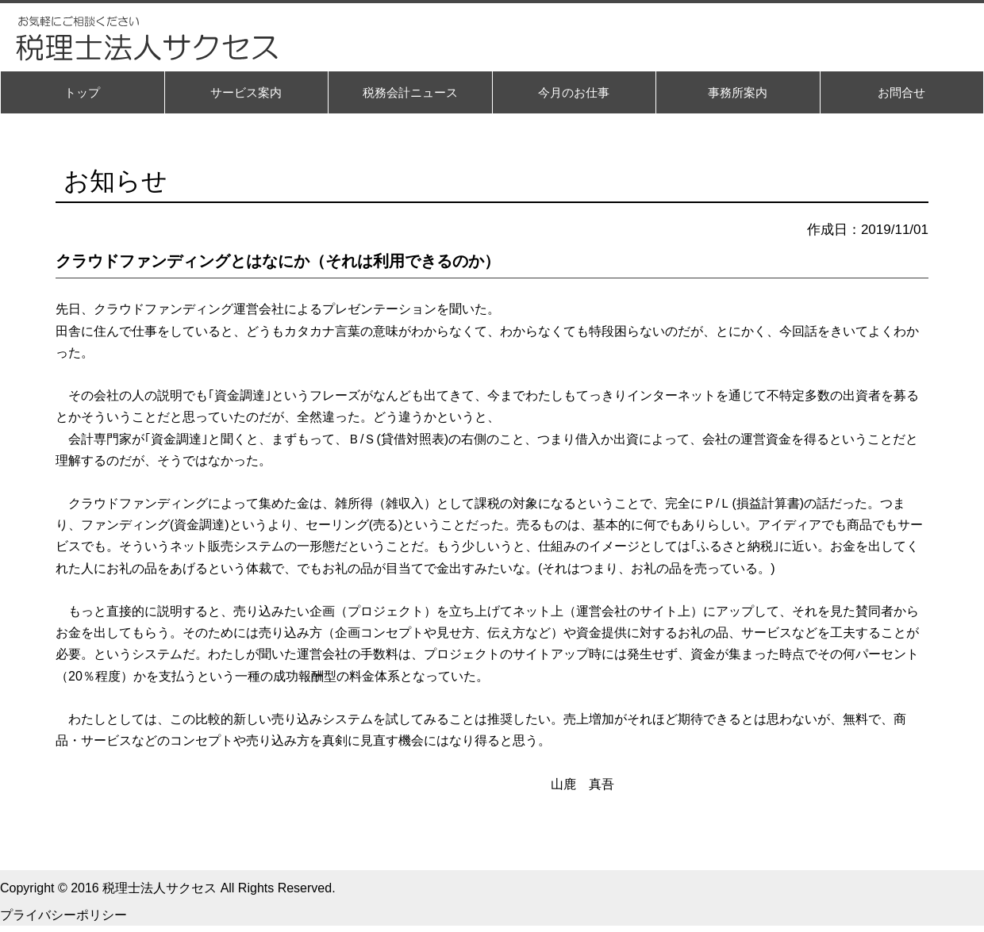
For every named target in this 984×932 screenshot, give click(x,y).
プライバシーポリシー (63, 915)
